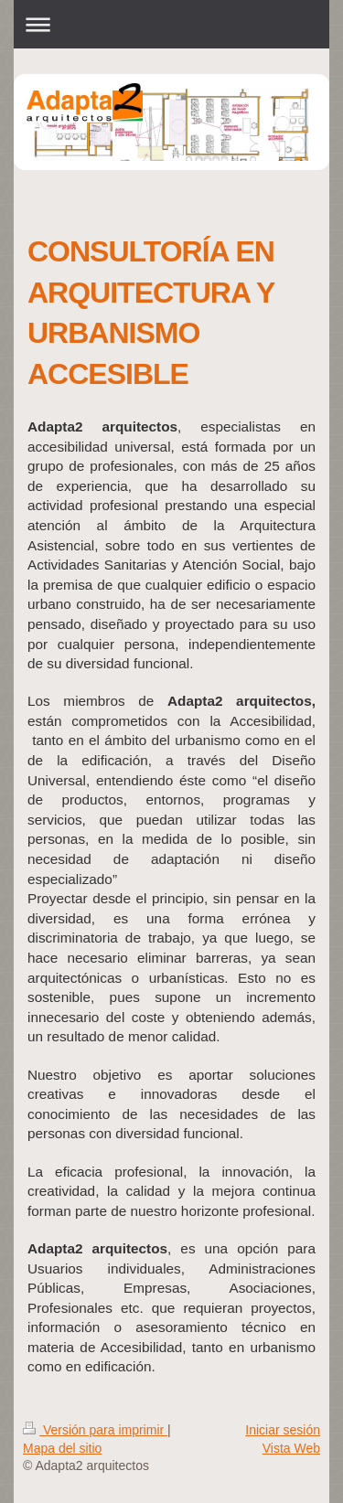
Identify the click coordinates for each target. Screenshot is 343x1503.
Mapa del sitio (62, 1448)
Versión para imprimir (95, 1430)
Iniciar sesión (282, 1430)
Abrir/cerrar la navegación (171, 24)
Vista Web (291, 1448)
